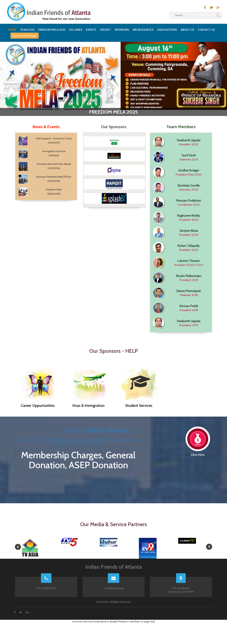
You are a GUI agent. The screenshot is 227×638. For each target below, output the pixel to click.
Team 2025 (27, 29)
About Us (187, 29)
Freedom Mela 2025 (51, 29)
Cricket (105, 29)
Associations (167, 29)
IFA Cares (75, 29)
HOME (12, 29)
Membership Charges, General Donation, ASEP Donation (78, 466)
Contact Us (206, 29)
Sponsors (122, 29)
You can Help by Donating (97, 430)
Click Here (198, 455)
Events (91, 29)
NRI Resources (143, 29)
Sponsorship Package (24, 35)
